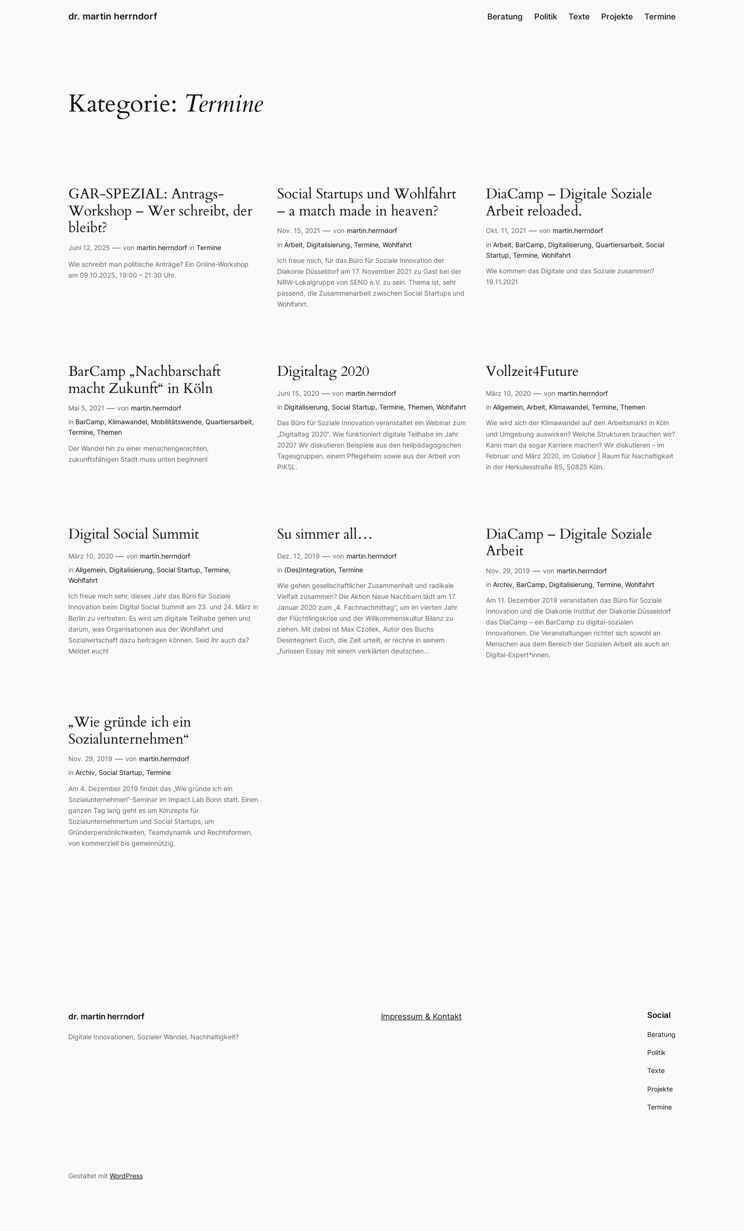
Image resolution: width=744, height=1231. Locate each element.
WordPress (126, 1176)
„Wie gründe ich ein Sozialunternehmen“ (129, 731)
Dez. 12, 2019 (298, 556)
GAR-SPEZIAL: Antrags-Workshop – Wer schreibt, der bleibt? (160, 211)
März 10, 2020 (508, 393)
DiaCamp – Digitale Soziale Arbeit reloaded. (569, 203)
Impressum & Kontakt (421, 1016)
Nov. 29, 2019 (508, 571)
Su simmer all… (325, 534)
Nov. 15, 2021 (298, 230)
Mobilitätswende (176, 422)
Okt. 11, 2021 (506, 230)
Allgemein (508, 407)
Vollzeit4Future (532, 372)
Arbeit (293, 245)
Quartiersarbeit (618, 245)
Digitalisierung (328, 245)
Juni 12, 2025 (89, 247)
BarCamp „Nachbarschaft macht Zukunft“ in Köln (144, 380)
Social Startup (353, 407)
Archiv (502, 584)
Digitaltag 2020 (323, 372)
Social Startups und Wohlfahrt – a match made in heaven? (366, 203)
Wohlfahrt (397, 245)
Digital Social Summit (133, 534)
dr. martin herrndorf (112, 16)
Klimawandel (127, 422)
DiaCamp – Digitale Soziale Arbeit (569, 543)
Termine (208, 247)
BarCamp (529, 245)
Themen (109, 432)
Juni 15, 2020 (298, 393)
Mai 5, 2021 (86, 408)
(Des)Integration (309, 570)
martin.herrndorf (162, 247)
